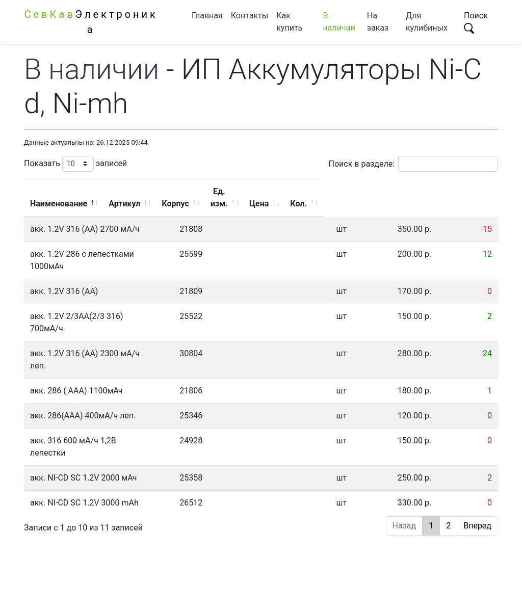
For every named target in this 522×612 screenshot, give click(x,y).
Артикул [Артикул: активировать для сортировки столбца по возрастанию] (235, 191)
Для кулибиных (427, 22)
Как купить (289, 22)
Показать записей (75, 164)
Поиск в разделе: (413, 164)
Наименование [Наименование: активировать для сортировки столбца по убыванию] (111, 191)
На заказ (377, 22)
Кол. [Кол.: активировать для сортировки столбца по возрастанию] (470, 191)
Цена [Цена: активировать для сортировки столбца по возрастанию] (419, 191)
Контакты (249, 15)
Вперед (477, 464)
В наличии (339, 22)
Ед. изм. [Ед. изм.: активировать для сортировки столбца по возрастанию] (359, 191)
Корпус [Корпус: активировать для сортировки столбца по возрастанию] (297, 191)
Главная (207, 15)
